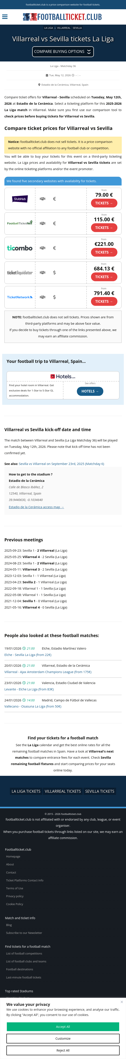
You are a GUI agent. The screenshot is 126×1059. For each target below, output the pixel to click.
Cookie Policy (14, 904)
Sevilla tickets (99, 791)
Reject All (62, 1050)
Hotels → (90, 391)
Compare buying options (59, 51)
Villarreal (63, 27)
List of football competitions (24, 953)
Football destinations (19, 969)
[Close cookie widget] (122, 1002)
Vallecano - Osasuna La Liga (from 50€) (32, 706)
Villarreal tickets (63, 791)
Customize (63, 1038)
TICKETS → (104, 203)
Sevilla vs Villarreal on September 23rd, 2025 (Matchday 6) (61, 464)
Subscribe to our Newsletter (24, 933)
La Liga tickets (26, 791)
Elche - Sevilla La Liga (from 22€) (27, 655)
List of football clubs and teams (26, 961)
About (10, 864)
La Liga (48, 27)
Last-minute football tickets (23, 977)
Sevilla (77, 27)
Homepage (13, 856)
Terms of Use (14, 888)
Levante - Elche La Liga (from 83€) (29, 689)
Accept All (63, 1027)
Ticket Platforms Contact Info (24, 880)
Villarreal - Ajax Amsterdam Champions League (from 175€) (47, 672)
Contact (11, 872)
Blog (9, 925)
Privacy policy (15, 896)
